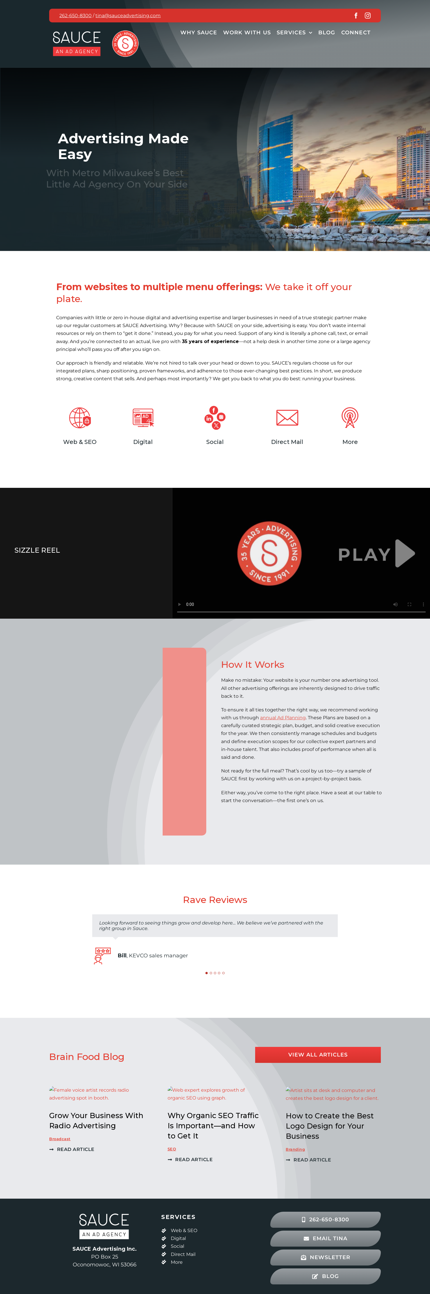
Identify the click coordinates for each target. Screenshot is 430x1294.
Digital (178, 1238)
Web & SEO (184, 1230)
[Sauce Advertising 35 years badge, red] (125, 32)
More (177, 1262)
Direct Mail (183, 1254)
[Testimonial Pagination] (206, 973)
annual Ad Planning (288, 717)
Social (177, 1246)
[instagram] (368, 16)
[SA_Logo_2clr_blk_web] (104, 1212)
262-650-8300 (75, 15)
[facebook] (356, 16)
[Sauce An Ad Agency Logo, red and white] (77, 30)
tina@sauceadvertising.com (128, 15)
